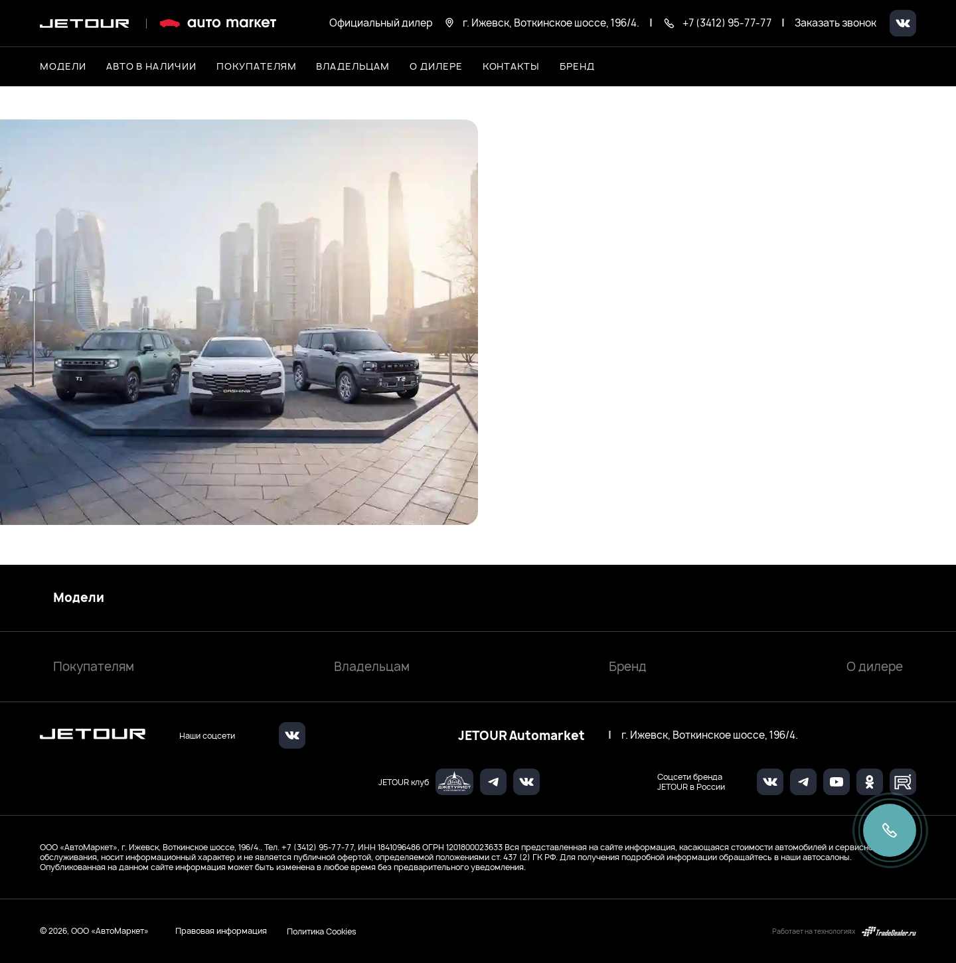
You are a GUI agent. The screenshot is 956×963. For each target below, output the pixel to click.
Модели (78, 598)
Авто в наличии (151, 66)
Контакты (511, 66)
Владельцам (372, 666)
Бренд (628, 666)
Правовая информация (221, 931)
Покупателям (93, 666)
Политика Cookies (322, 931)
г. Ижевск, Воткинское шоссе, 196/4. (709, 735)
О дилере (436, 66)
